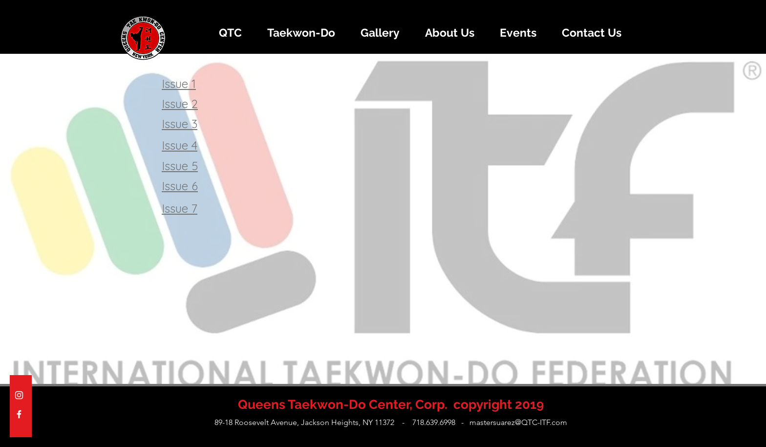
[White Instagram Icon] (19, 395)
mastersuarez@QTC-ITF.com (518, 422)
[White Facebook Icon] (19, 414)
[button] (230, 32)
